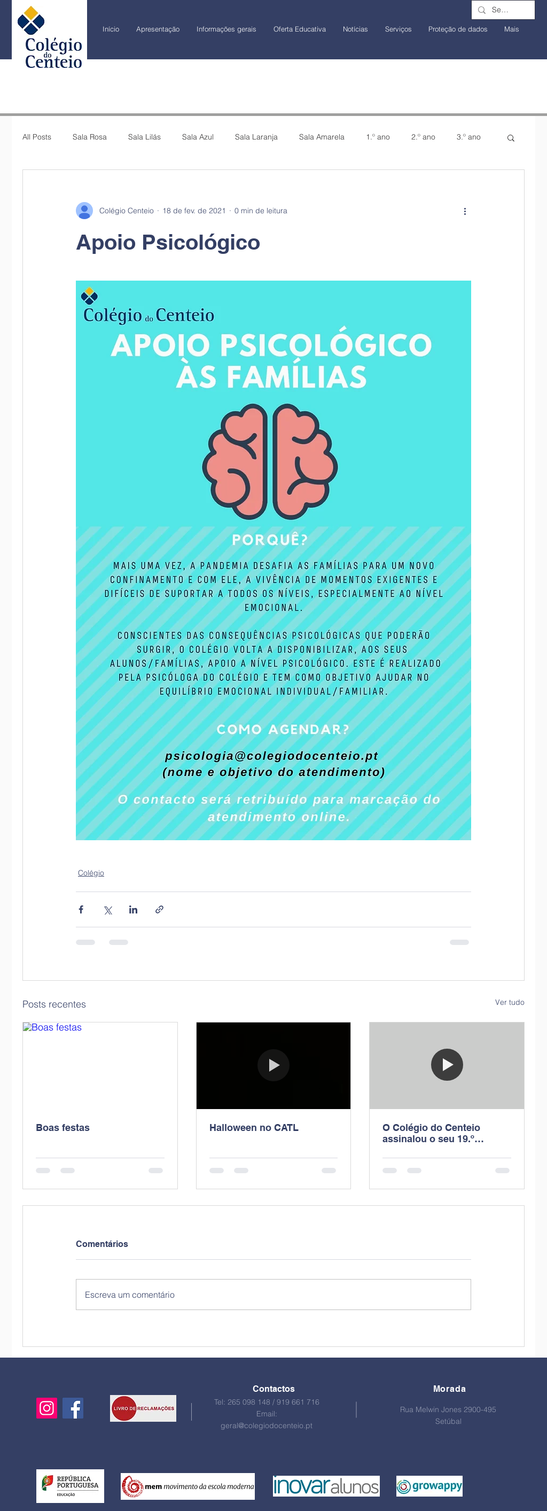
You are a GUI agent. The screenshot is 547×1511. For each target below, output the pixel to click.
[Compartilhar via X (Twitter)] (107, 909)
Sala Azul (198, 137)
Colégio (91, 873)
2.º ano (423, 137)
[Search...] (502, 10)
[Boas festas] (100, 1065)
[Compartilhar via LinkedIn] (133, 909)
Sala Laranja (256, 137)
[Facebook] (72, 1408)
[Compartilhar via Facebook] (81, 909)
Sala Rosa (90, 137)
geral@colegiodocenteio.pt (266, 1425)
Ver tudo (510, 1002)
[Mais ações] (464, 210)
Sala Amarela (322, 137)
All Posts (36, 137)
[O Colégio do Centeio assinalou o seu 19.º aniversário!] (447, 1065)
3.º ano (469, 137)
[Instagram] (46, 1408)
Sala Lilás (144, 137)
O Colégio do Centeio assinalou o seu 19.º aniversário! (431, 1133)
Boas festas (63, 1127)
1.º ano (378, 137)
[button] (511, 137)
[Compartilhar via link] (159, 909)
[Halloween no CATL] (274, 1065)
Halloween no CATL (254, 1127)
